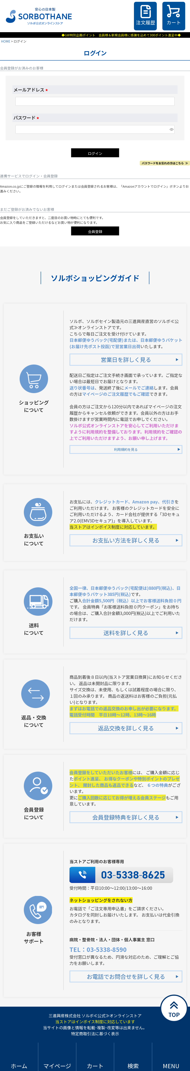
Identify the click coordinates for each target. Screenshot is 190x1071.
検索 (133, 1066)
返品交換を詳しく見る (126, 728)
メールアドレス (31, 89)
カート (174, 22)
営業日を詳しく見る (126, 359)
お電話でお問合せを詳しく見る (126, 976)
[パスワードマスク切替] (171, 129)
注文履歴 (145, 22)
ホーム (19, 1066)
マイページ (57, 1066)
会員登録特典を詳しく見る (126, 817)
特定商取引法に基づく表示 (95, 1033)
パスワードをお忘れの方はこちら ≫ (165, 163)
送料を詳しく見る (126, 633)
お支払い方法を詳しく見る (126, 540)
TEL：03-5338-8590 (98, 949)
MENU (171, 1066)
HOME (5, 41)
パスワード (27, 117)
